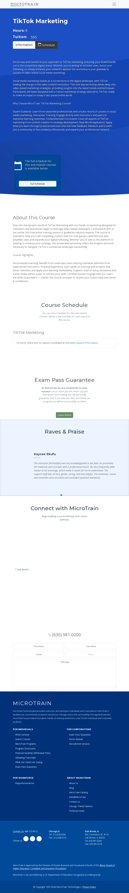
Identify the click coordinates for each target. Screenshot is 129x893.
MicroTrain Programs (25, 743)
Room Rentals (76, 739)
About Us (73, 783)
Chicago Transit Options (81, 806)
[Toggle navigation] (114, 4)
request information (87, 366)
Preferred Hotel (76, 810)
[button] (58, 511)
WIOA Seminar (22, 734)
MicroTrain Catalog (78, 792)
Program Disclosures (25, 748)
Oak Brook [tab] (21, 619)
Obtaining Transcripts (25, 757)
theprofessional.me (24, 783)
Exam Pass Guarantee (26, 766)
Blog (71, 787)
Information (24, 45)
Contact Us (74, 801)
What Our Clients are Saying (28, 762)
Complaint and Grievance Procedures (48, 868)
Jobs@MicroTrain (77, 797)
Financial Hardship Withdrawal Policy (32, 753)
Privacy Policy (89, 886)
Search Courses (22, 739)
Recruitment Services (79, 743)
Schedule (46, 45)
